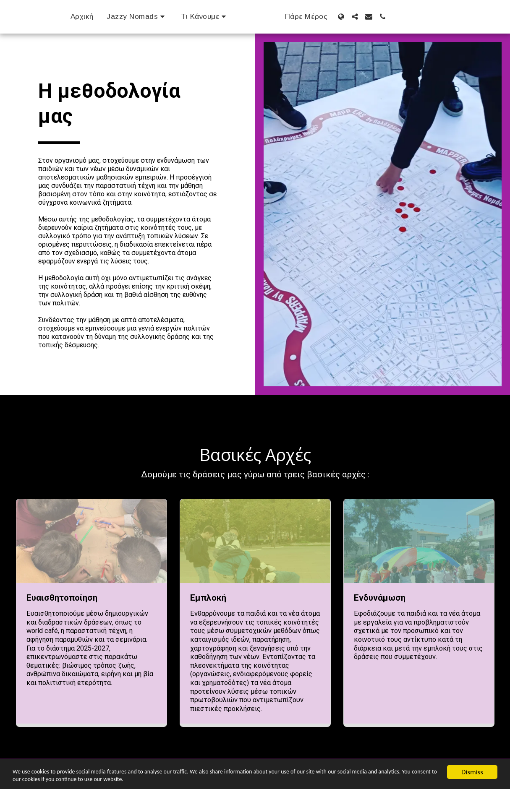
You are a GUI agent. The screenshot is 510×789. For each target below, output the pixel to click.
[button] (125, 17)
